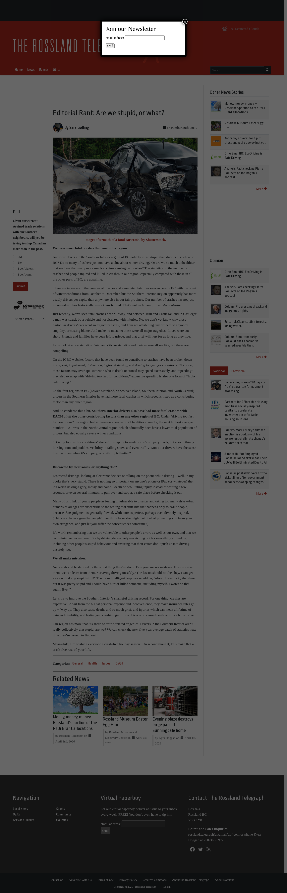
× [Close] (185, 21)
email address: (115, 37)
